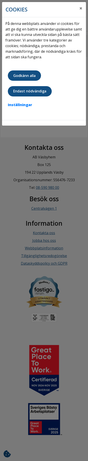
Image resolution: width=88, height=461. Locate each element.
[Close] (81, 8)
